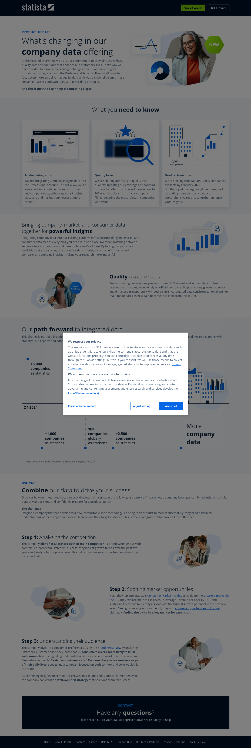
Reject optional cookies (82, 406)
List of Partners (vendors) (83, 393)
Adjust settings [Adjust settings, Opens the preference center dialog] (142, 406)
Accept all (171, 406)
